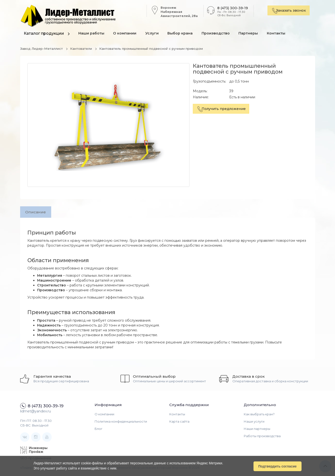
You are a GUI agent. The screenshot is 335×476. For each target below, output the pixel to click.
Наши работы (92, 34)
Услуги (155, 34)
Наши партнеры (257, 430)
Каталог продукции (44, 33)
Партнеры (254, 34)
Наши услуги (254, 422)
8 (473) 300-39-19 (230, 8)
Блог (98, 430)
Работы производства (262, 437)
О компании (126, 34)
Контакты (283, 34)
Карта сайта (179, 422)
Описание (36, 212)
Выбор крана (184, 34)
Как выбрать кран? (259, 415)
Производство (220, 34)
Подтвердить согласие (277, 466)
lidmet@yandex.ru (35, 412)
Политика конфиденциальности (121, 422)
